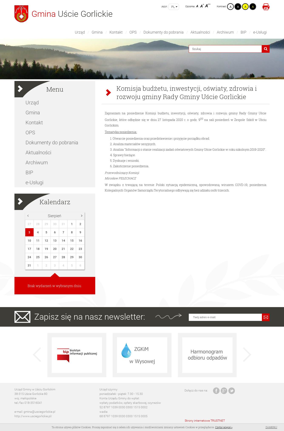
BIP (243, 32)
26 (46, 257)
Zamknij (271, 427)
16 (80, 240)
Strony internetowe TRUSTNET (205, 420)
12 (46, 240)
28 (38, 224)
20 (55, 249)
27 (29, 224)
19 (46, 249)
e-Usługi (260, 32)
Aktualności (200, 32)
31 (63, 224)
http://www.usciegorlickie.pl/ (33, 416)
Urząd (80, 32)
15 (72, 240)
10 (29, 240)
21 (63, 249)
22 (72, 249)
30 (55, 224)
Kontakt (116, 32)
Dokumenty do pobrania (163, 32)
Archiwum (225, 32)
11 (38, 240)
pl (173, 7)
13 (55, 240)
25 (38, 257)
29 (46, 224)
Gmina (97, 32)
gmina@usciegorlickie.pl (39, 411)
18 (38, 249)
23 (80, 249)
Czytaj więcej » (223, 427)
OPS (133, 32)
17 (29, 249)
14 (63, 240)
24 (29, 257)
